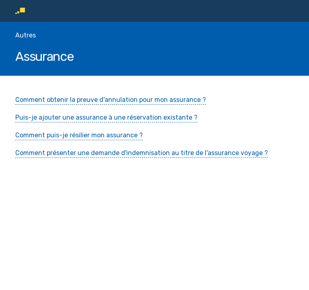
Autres (25, 35)
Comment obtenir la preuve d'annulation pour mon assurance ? (110, 100)
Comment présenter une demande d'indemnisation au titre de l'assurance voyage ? (141, 153)
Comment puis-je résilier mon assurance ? (79, 135)
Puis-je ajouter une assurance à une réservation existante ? (106, 117)
